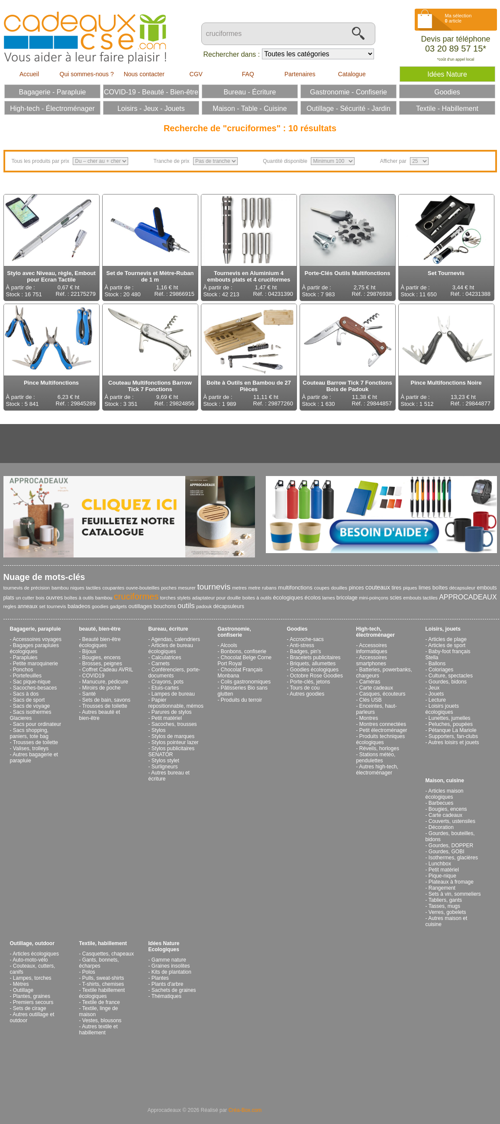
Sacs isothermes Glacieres (31, 715)
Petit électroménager (383, 730)
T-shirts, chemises (103, 984)
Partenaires (300, 74)
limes (425, 588)
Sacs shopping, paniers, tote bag (29, 733)
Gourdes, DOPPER (451, 845)
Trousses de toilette (35, 742)
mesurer (186, 587)
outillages (140, 606)
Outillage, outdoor (32, 943)
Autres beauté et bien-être (99, 715)
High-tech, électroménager (375, 632)
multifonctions (295, 587)
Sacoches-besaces (35, 688)
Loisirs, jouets (443, 629)
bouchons (165, 606)
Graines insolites (171, 966)
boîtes (440, 587)
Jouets (436, 694)
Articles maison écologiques (445, 794)
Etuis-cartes (165, 688)
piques (410, 587)
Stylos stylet (165, 761)
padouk (204, 606)
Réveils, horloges (379, 748)
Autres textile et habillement (98, 1030)
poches (168, 587)
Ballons (437, 664)
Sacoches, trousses (174, 724)
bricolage (347, 598)
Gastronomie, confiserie (234, 632)
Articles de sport (446, 645)
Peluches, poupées (451, 724)
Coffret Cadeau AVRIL (107, 670)
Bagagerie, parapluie (35, 629)
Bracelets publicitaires (315, 657)
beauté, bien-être (100, 629)
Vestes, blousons (102, 1020)
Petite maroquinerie (35, 664)
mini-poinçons (373, 597)
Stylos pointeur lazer (175, 742)
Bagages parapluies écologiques (34, 648)
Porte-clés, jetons (310, 682)
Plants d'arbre (168, 984)
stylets (183, 597)
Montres (368, 718)
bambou (60, 587)
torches (168, 597)
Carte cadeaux (376, 688)
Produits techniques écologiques (380, 739)
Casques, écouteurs (382, 694)
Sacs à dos (26, 694)
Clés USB (370, 700)
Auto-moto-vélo (30, 960)
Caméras (370, 682)
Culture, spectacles (451, 676)
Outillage (23, 990)
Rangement (442, 888)
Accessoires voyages (37, 639)
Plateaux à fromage (451, 882)
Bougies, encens (101, 657)
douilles (339, 587)
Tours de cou (305, 688)
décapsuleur (462, 587)
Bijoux (89, 651)
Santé (89, 694)
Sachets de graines (174, 990)
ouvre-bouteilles (143, 587)
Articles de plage (447, 639)
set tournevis (52, 606)
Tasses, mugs (444, 906)
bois (40, 597)
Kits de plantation (171, 972)
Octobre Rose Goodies (316, 676)
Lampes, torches (32, 978)
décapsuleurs (228, 606)
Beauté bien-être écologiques (100, 642)
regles (9, 606)
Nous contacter (144, 74)
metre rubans (262, 587)
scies (395, 598)
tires (397, 588)
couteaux (377, 587)
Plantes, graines (31, 996)
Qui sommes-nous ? (87, 74)
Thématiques (166, 996)
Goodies (297, 629)
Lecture (437, 700)
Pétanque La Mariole (453, 730)
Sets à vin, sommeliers (455, 894)
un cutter (25, 597)
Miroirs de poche (101, 688)
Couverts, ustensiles (452, 821)
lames (328, 597)
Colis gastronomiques (246, 682)
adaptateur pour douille (216, 597)
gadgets (118, 606)
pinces (356, 588)
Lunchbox (440, 864)
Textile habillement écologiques (102, 993)
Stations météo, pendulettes (376, 757)
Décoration (441, 827)
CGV (196, 74)
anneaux (28, 606)
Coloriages (441, 670)
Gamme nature (169, 960)
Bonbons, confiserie (243, 651)
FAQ (248, 74)
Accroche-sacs (307, 639)
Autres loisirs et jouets (453, 742)
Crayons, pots (168, 682)
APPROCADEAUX (468, 597)
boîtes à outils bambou (89, 597)
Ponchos (23, 670)
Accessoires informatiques (371, 648)
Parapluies (25, 657)
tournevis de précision (26, 587)
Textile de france (101, 1002)
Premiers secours (33, 1002)
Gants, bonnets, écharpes (99, 963)
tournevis (213, 586)
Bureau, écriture (168, 629)
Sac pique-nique (32, 682)
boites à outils (256, 597)
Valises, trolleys (30, 748)
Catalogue (352, 74)
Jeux (434, 688)
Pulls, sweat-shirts (103, 978)
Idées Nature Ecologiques (164, 946)
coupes (321, 587)
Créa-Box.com (245, 1110)
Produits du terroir (241, 700)
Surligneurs (165, 767)
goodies (100, 606)
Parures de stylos (172, 712)
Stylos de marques (173, 736)
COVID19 (93, 676)
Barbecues (441, 803)
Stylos (159, 730)
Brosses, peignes (102, 664)
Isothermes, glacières (453, 858)
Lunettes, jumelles (450, 718)
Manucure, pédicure (105, 682)
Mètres (21, 984)
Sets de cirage (29, 1008)
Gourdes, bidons (448, 682)
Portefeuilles (27, 676)
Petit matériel (167, 718)
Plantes (160, 978)
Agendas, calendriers (175, 639)
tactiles (93, 587)
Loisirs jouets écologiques (442, 709)
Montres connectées (382, 724)
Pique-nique (442, 876)
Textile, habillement (103, 943)
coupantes (113, 587)
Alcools (228, 645)
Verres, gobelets (447, 912)
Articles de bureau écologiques (170, 648)
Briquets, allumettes (312, 664)
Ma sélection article (458, 18)
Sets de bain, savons (106, 700)
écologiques (288, 597)
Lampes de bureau (173, 694)
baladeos (79, 606)
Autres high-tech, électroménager (377, 770)
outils (186, 606)
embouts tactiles (420, 597)
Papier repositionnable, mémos (175, 703)
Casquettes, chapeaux (108, 954)
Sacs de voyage (31, 706)
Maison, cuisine (445, 780)
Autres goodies (307, 694)
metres (239, 587)
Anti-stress (302, 645)
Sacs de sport (29, 700)
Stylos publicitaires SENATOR (171, 751)
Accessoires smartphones (371, 660)
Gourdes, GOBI (447, 852)
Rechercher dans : (231, 54)
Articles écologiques (36, 954)
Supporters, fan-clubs (453, 736)
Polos (88, 972)
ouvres (54, 597)
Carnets (161, 664)
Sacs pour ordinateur (37, 724)
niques (77, 587)
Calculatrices (166, 657)
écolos (312, 597)
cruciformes (136, 596)
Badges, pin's (305, 651)
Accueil (29, 74)
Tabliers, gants (445, 900)
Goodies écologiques (314, 670)
